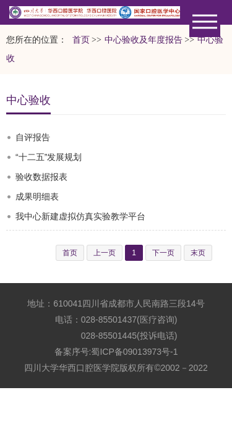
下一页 (163, 252)
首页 (81, 39)
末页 (198, 252)
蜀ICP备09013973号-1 (134, 352)
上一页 (104, 252)
